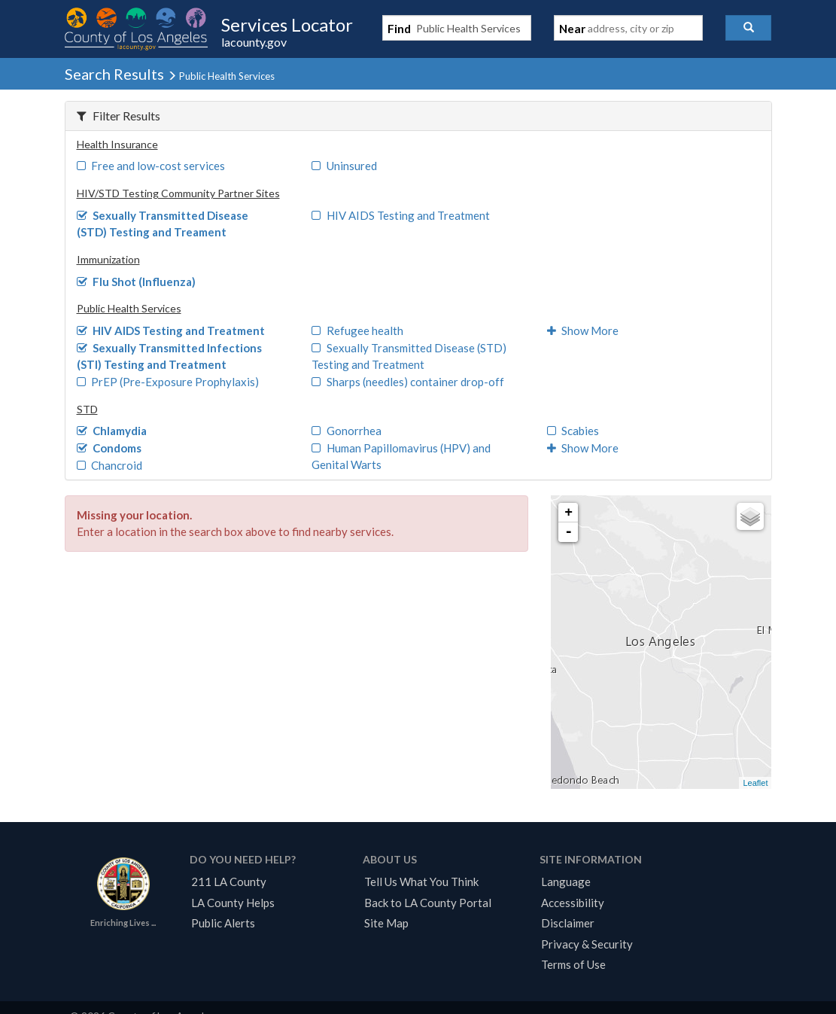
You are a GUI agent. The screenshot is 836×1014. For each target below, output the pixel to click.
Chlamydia (112, 430)
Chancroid (110, 465)
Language (566, 881)
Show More (583, 330)
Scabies (573, 430)
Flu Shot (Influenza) (136, 281)
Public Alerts (223, 923)
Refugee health (357, 330)
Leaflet (755, 782)
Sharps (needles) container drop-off (408, 381)
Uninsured (344, 165)
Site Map (386, 923)
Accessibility (572, 902)
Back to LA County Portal (427, 902)
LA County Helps (233, 902)
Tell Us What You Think (421, 881)
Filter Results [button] (118, 115)
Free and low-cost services (151, 165)
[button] (748, 28)
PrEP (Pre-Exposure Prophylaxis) (168, 381)
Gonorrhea (347, 430)
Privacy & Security (587, 944)
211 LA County (228, 881)
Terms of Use (573, 964)
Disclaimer (567, 923)
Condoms (109, 448)
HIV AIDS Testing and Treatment (401, 215)
